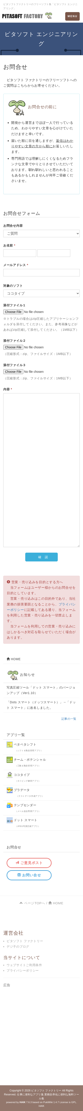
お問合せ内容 (13, 225)
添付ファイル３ (14, 365)
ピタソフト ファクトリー (25, 941)
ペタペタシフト (25, 747)
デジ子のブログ (18, 946)
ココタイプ (24, 777)
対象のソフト (13, 285)
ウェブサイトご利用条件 (24, 965)
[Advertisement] (41, 1034)
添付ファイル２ (14, 340)
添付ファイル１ (14, 305)
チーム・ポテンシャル (26, 762)
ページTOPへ (32, 903)
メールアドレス (15, 265)
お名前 (9, 245)
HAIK (41, 1106)
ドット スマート (23, 822)
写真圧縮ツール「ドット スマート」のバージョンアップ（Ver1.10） (41, 690)
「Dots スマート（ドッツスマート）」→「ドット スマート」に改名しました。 (41, 704)
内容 (7, 389)
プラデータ (25, 792)
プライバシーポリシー (23, 970)
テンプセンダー (24, 807)
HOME (14, 659)
